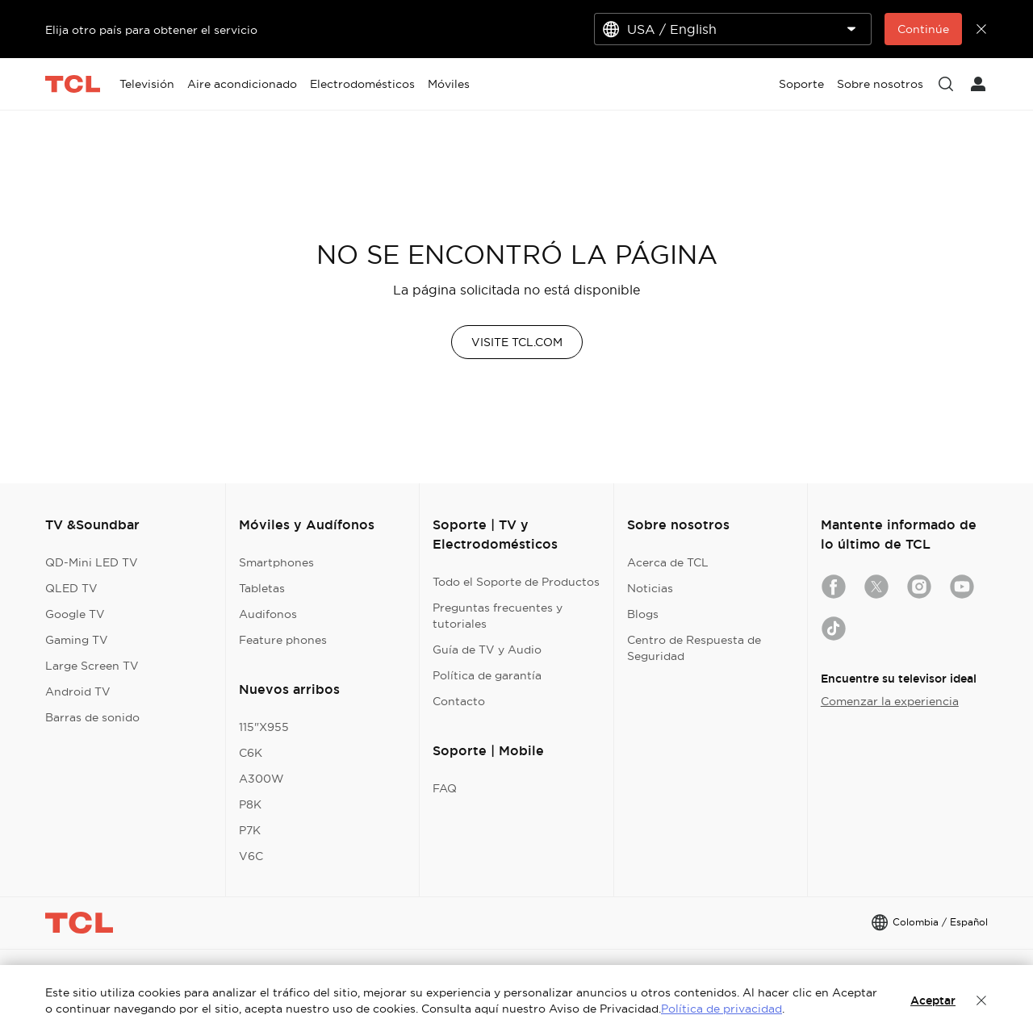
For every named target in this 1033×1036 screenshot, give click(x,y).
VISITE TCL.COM (517, 342)
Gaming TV (76, 640)
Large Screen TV (92, 665)
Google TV (75, 614)
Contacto (459, 701)
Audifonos (268, 614)
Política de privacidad (721, 1008)
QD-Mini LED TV (91, 562)
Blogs (643, 614)
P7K (250, 830)
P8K (250, 804)
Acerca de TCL (668, 562)
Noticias (650, 588)
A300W (261, 778)
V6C (251, 856)
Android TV (78, 691)
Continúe (923, 29)
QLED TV (71, 588)
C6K (250, 753)
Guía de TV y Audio (487, 649)
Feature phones (283, 640)
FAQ (445, 788)
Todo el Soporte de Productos (516, 581)
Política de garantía (487, 675)
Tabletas (262, 588)
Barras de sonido (92, 717)
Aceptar (933, 1000)
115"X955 (264, 727)
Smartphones (276, 562)
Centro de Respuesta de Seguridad (694, 648)
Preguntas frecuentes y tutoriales (498, 615)
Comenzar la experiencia (890, 701)
